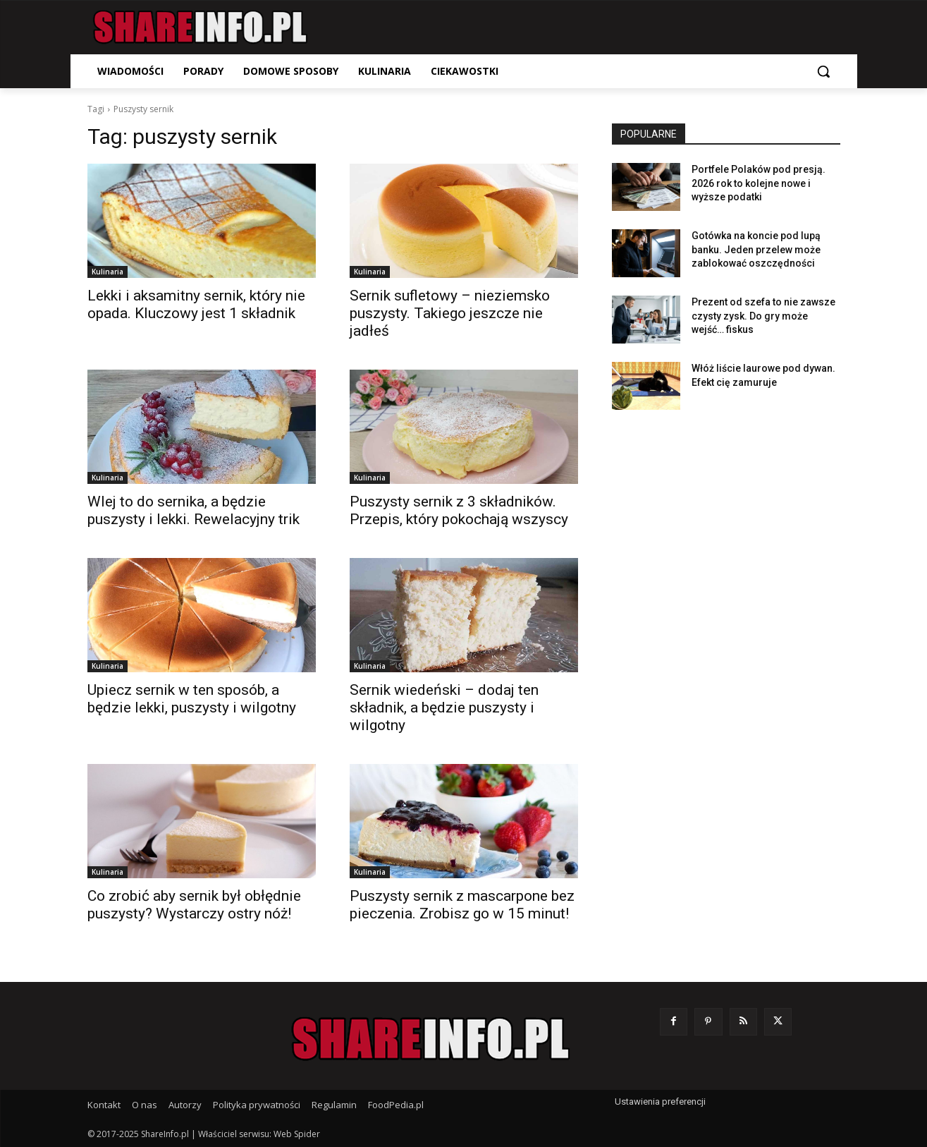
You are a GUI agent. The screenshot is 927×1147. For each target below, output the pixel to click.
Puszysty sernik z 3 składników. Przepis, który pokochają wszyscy (459, 510)
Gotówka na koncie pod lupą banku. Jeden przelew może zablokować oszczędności (756, 249)
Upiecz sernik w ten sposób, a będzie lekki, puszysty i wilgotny (191, 698)
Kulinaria (107, 272)
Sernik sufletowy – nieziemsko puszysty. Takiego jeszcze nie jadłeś (450, 313)
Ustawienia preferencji (660, 1101)
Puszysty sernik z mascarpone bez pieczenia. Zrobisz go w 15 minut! (462, 904)
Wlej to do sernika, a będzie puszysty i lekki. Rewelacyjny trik (193, 510)
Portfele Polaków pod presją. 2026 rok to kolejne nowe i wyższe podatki (758, 183)
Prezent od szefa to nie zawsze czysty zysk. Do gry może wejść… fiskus (763, 315)
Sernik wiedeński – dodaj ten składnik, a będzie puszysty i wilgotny (444, 707)
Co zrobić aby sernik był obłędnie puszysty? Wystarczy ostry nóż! (194, 904)
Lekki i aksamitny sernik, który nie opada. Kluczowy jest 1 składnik (196, 304)
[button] (823, 71)
